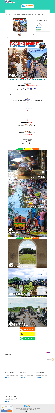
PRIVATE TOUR (12, 11)
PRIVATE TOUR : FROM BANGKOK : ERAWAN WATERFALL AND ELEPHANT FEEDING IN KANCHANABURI (42, 372)
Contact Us (30, 409)
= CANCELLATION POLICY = (27, 140)
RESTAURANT (42, 11)
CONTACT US (7, 0)
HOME (7, 11)
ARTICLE (47, 11)
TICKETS (36, 11)
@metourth (9, 1)
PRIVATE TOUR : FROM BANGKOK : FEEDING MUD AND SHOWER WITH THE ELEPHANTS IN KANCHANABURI (11, 396)
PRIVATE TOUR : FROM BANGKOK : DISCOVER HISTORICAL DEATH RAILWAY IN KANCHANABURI (27, 372)
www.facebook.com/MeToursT (36, 408)
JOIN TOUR (18, 11)
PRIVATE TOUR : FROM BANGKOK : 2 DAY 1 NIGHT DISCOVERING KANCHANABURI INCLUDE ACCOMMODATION (12, 372)
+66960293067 (12, 2)
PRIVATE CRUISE (31, 11)
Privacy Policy (34, 409)
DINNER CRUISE (24, 11)
